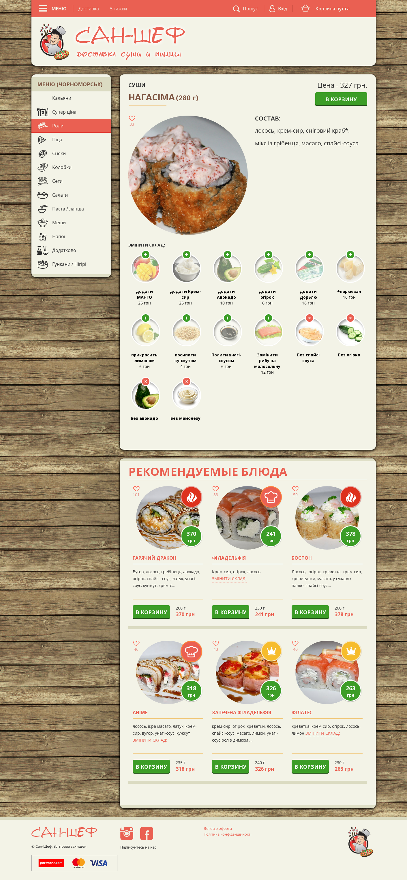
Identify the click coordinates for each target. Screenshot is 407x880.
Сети (57, 181)
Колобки (62, 167)
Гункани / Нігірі (69, 264)
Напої (58, 236)
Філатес (302, 713)
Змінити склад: (229, 578)
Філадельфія (229, 558)
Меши (59, 222)
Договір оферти (218, 828)
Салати (60, 195)
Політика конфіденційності (227, 834)
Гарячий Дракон (155, 558)
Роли (57, 126)
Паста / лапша (68, 209)
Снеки (59, 153)
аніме (140, 713)
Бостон (302, 558)
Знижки (118, 8)
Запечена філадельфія (241, 713)
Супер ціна (64, 112)
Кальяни (61, 98)
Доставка (88, 8)
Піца (57, 139)
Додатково (64, 250)
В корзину (341, 99)
